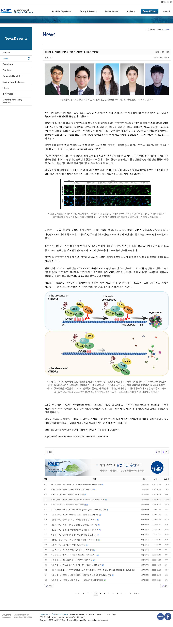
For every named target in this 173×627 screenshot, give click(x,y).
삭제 (164, 452)
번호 (45, 479)
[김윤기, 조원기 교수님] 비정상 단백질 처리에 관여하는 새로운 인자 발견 (72, 52)
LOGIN (170, 2)
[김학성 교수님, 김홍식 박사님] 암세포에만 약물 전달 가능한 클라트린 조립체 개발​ (81, 575)
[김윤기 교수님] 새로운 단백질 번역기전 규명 (67, 505)
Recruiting (8, 64)
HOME (163, 2)
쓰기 (164, 586)
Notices (6, 53)
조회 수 (166, 479)
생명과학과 (48, 58)
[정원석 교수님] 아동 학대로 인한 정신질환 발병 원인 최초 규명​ (74, 525)
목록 (49, 452)
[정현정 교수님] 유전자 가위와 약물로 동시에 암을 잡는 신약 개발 (75, 515)
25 (130, 594)
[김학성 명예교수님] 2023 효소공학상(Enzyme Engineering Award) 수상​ (78, 510)
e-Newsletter (9, 94)
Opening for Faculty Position (12, 101)
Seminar (7, 70)
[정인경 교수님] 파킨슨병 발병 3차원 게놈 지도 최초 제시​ (72, 550)
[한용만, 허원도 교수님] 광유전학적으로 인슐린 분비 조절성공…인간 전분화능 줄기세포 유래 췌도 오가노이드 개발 (93, 570)
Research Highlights (12, 76)
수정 (157, 452)
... (125, 594)
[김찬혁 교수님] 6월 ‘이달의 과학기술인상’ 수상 (68, 545)
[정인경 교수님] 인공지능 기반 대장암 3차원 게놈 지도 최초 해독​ (75, 530)
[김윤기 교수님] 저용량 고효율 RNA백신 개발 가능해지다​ (72, 489)
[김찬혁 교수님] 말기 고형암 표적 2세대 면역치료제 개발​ (72, 560)
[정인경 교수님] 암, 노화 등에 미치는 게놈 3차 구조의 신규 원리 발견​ (76, 565)
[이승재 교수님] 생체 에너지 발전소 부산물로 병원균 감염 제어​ (74, 535)
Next (136, 594)
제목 (94, 479)
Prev (77, 594)
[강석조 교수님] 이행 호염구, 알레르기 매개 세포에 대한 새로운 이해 (76, 484)
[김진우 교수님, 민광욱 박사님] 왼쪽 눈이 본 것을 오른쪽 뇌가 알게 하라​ (77, 580)
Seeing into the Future (14, 82)
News (5, 58)
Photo (6, 88)
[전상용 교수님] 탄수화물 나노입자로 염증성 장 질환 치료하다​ (74, 520)
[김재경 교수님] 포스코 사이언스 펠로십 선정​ (67, 494)
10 (121, 594)
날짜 (156, 479)
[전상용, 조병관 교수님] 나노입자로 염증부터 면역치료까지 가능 (74, 540)
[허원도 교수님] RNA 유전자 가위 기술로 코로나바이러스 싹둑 (74, 555)
